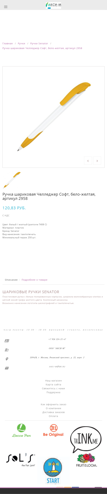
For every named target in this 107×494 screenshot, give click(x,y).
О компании (53, 408)
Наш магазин (53, 380)
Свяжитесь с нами (53, 388)
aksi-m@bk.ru (57, 366)
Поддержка (53, 392)
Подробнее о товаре (35, 279)
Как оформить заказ (53, 404)
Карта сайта (53, 384)
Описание (11, 279)
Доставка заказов (53, 412)
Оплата (53, 416)
